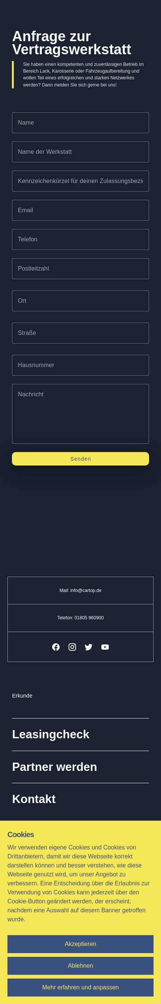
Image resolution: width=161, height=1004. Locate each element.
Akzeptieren (81, 944)
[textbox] (80, 122)
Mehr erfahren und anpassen (80, 987)
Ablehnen (80, 965)
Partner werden (54, 766)
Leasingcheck (50, 734)
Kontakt (34, 799)
